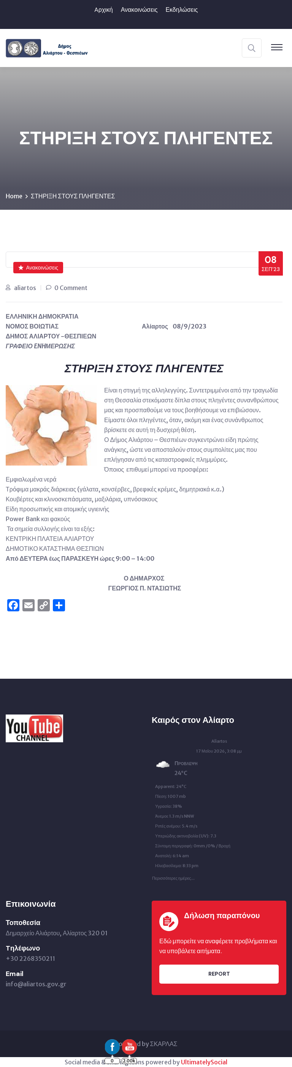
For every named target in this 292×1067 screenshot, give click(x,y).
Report (219, 973)
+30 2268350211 (30, 958)
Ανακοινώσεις (139, 10)
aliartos (25, 288)
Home (14, 196)
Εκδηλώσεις (181, 10)
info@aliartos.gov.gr (36, 984)
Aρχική (103, 10)
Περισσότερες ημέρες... (173, 876)
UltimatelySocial (204, 1062)
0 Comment (70, 288)
